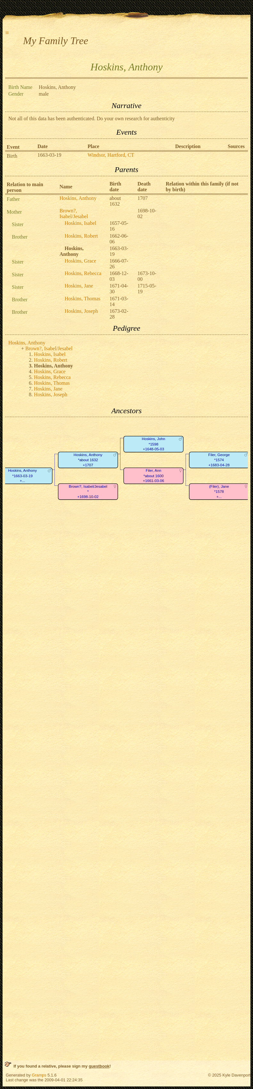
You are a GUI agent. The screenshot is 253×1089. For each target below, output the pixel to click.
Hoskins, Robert (81, 236)
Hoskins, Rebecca (83, 273)
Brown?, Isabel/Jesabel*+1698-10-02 (88, 491)
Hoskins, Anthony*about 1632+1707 (88, 460)
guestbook (99, 1066)
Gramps (39, 1075)
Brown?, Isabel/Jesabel (74, 213)
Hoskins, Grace (80, 261)
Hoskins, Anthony (78, 198)
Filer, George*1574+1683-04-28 (219, 460)
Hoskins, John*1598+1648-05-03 (153, 444)
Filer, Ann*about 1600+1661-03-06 (153, 476)
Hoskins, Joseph (81, 311)
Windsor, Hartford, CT (111, 155)
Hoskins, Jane (79, 285)
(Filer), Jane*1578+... (219, 491)
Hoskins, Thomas (83, 298)
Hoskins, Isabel (80, 223)
